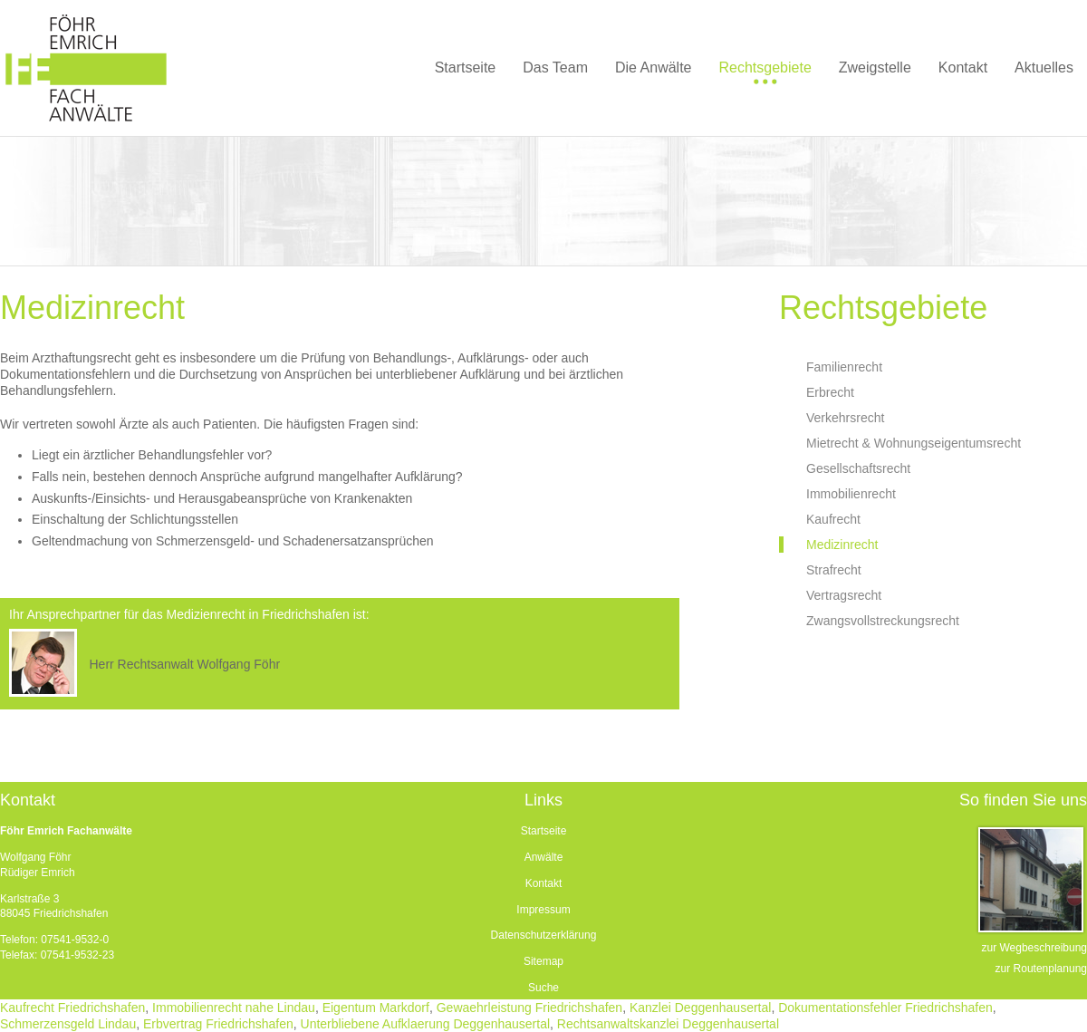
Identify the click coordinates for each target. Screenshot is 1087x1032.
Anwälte (543, 857)
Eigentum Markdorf (375, 1007)
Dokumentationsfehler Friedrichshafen (885, 1007)
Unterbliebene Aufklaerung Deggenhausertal (426, 1024)
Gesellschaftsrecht (858, 468)
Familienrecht (844, 367)
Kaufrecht (833, 519)
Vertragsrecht (843, 595)
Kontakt (544, 883)
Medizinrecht (842, 544)
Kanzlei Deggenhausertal (700, 1007)
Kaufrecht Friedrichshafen (72, 1007)
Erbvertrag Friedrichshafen (218, 1024)
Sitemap (543, 961)
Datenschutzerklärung (544, 935)
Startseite (544, 831)
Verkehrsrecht (845, 417)
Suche (543, 987)
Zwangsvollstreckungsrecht (882, 620)
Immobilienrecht (851, 494)
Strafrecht (833, 570)
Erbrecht (830, 392)
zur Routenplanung (1041, 968)
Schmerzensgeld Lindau (68, 1024)
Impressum (543, 909)
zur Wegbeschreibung (1034, 947)
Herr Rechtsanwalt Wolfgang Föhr (184, 664)
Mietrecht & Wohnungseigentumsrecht (913, 443)
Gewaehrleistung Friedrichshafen (529, 1007)
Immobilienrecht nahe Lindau (233, 1007)
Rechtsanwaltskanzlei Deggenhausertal (668, 1024)
